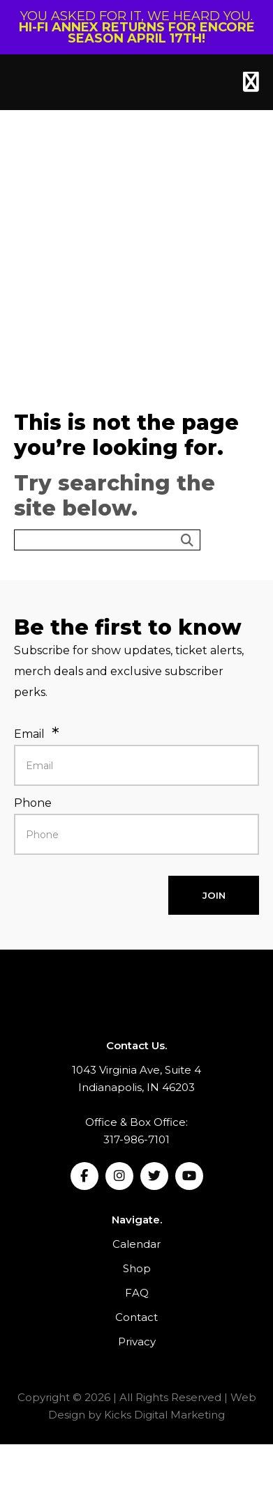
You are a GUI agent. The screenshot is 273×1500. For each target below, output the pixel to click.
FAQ (137, 1292)
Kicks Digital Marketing (164, 1414)
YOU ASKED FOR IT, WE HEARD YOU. (137, 27)
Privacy (137, 1341)
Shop (137, 1268)
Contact (136, 1317)
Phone (33, 803)
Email (29, 734)
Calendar (136, 1244)
